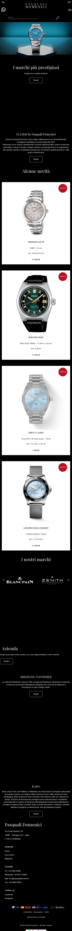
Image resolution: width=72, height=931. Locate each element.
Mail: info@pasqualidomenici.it (17, 878)
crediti (46, 912)
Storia (7, 851)
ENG (69, 2)
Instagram (9, 898)
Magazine (9, 859)
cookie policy (27, 912)
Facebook (9, 895)
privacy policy (38, 912)
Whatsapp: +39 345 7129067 (16, 875)
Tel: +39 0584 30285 (13, 871)
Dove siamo (9, 855)
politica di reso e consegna (36, 917)
